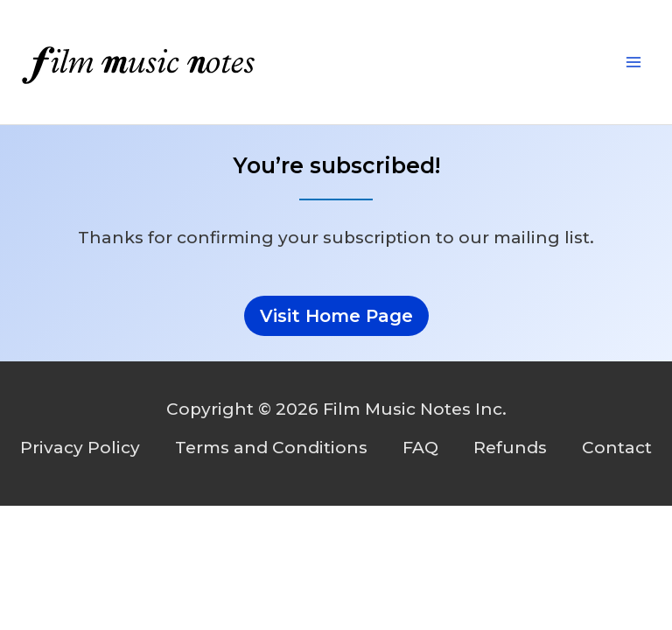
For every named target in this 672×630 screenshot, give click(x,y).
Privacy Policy (80, 448)
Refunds (510, 448)
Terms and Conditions (271, 448)
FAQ (420, 448)
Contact (617, 448)
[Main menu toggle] (633, 62)
